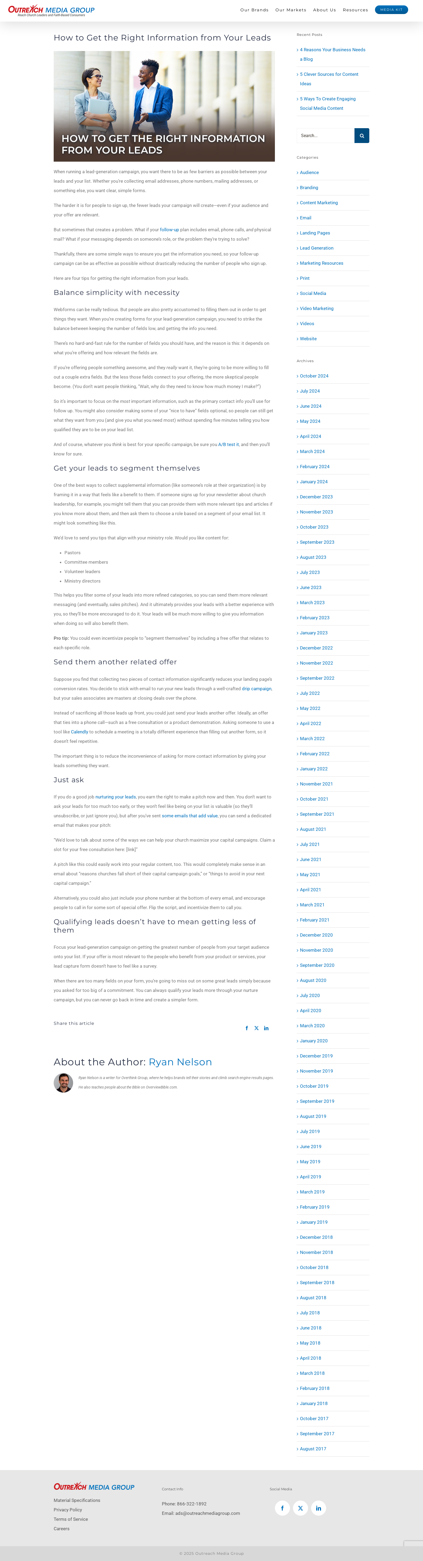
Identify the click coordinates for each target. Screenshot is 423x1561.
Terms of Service (71, 1519)
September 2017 (317, 1433)
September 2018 (317, 1282)
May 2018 (310, 1343)
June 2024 (311, 406)
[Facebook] (282, 1508)
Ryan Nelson (180, 1062)
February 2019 (315, 1207)
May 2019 (310, 1161)
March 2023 (312, 602)
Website (308, 338)
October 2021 (314, 799)
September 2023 (317, 542)
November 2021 (316, 784)
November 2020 (316, 950)
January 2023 (314, 632)
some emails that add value (190, 815)
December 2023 (316, 496)
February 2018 (315, 1388)
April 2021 (310, 889)
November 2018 (316, 1252)
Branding (309, 187)
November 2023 (316, 512)
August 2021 (313, 829)
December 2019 (316, 1056)
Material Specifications (77, 1500)
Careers (62, 1528)
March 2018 (312, 1373)
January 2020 (314, 1040)
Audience (309, 172)
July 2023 (310, 572)
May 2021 (310, 874)
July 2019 (310, 1131)
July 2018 (310, 1312)
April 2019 (310, 1176)
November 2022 (316, 663)
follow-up (169, 229)
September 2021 (317, 814)
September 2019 (317, 1101)
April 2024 (310, 436)
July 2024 (310, 391)
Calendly (79, 731)
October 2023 (314, 527)
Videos (307, 323)
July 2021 (310, 844)
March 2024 (312, 451)
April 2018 (310, 1358)
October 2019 (314, 1086)
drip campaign (256, 688)
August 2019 (313, 1116)
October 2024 (314, 376)
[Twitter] (300, 1508)
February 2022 (315, 753)
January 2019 (314, 1222)
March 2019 (312, 1192)
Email (305, 217)
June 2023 (311, 587)
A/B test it (228, 444)
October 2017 (314, 1418)
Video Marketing (317, 308)
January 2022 (314, 768)
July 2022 (310, 693)
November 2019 (316, 1071)
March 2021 (312, 904)
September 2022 (317, 678)
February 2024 (315, 466)
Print (305, 278)
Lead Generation (316, 248)
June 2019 (311, 1146)
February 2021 (315, 920)
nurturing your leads (115, 797)
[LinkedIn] (318, 1508)
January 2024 (314, 481)
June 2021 (311, 859)
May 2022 (310, 708)
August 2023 (313, 557)
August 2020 (313, 980)
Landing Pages (315, 233)
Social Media (313, 293)
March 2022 (312, 738)
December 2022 (316, 648)
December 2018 (316, 1237)
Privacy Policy (68, 1509)
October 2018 (314, 1267)
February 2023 (315, 617)
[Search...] (325, 135)
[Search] (361, 135)
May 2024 (310, 421)
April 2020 (310, 1010)
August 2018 (313, 1297)
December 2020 (316, 935)
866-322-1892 (192, 1503)
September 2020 (317, 965)
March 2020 (312, 1025)
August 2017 (313, 1448)
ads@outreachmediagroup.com (207, 1513)
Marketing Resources (321, 263)
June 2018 (311, 1328)
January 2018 (314, 1403)
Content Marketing (319, 202)
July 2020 (310, 995)
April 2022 (310, 723)
